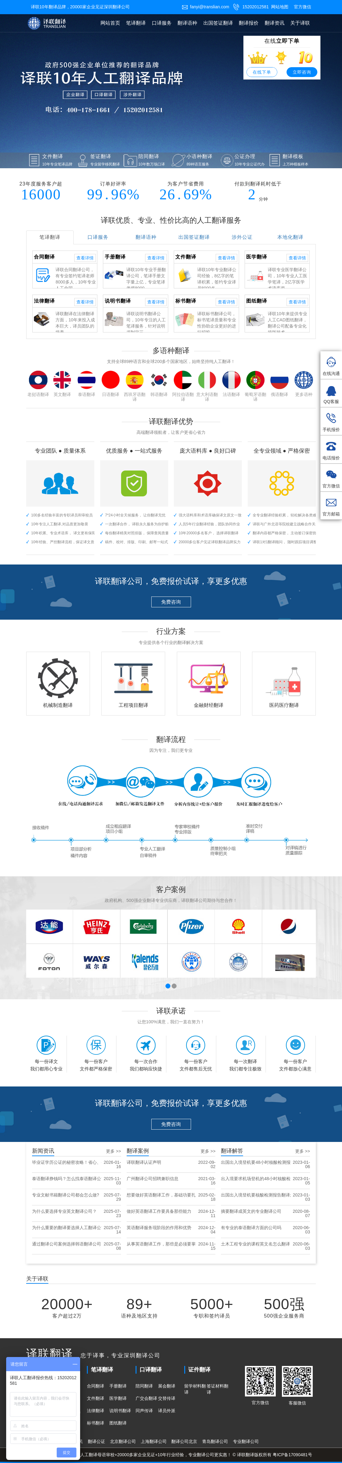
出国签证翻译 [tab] (194, 237)
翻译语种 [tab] (146, 237)
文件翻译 (95, 1398)
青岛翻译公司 (215, 1441)
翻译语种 (187, 23)
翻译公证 (96, 1441)
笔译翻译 (136, 23)
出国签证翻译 (218, 23)
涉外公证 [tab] (242, 237)
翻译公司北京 (184, 1441)
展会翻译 (166, 1386)
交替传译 (166, 1398)
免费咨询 (171, 602)
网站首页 (110, 23)
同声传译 (144, 1410)
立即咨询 (302, 72)
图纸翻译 (118, 1422)
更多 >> (113, 1151)
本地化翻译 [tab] (290, 237)
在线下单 (262, 72)
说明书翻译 (120, 1410)
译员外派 (166, 1410)
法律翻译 (95, 1410)
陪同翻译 (144, 1386)
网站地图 (279, 6)
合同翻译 (95, 1386)
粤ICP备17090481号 (292, 1454)
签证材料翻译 (217, 1389)
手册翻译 (118, 1386)
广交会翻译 (146, 1398)
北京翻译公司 (123, 1441)
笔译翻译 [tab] (49, 237)
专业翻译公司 (246, 1441)
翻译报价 (249, 23)
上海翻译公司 (154, 1441)
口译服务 (162, 23)
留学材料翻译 (195, 1389)
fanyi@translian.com (205, 6)
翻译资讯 (274, 23)
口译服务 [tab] (98, 237)
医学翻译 (118, 1398)
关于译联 (300, 23)
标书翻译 (95, 1422)
